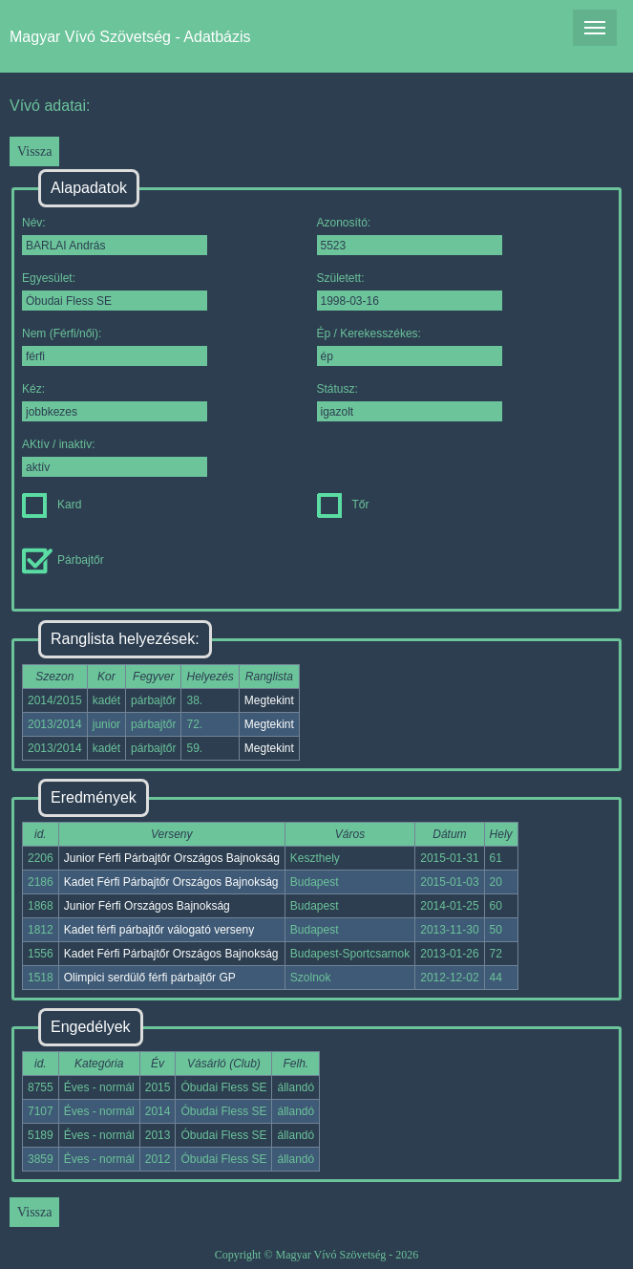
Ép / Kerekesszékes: (409, 346)
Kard (51, 504)
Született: (409, 291)
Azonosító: (409, 235)
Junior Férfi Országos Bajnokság (147, 906)
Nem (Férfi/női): (114, 346)
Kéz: (114, 401)
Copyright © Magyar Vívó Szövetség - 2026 (317, 1254)
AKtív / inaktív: (114, 457)
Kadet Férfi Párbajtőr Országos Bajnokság (171, 882)
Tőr (343, 504)
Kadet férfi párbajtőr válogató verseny (159, 929)
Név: (114, 235)
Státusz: (409, 401)
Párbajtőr (63, 560)
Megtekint (269, 700)
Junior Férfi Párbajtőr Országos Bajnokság (172, 858)
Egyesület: (114, 291)
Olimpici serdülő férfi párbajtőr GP (150, 977)
